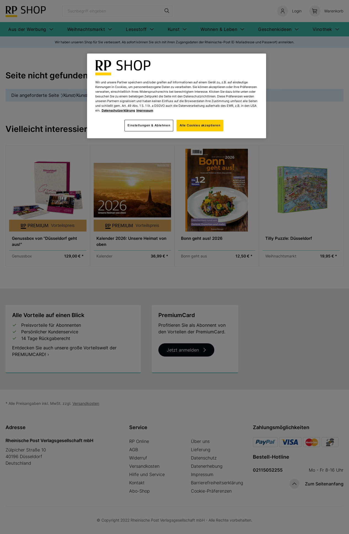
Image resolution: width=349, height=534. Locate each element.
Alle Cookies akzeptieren (200, 125)
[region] (176, 96)
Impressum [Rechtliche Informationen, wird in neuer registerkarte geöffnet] (144, 110)
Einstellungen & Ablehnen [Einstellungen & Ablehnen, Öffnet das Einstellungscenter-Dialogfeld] (149, 125)
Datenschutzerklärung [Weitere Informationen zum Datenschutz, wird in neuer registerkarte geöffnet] (118, 110)
